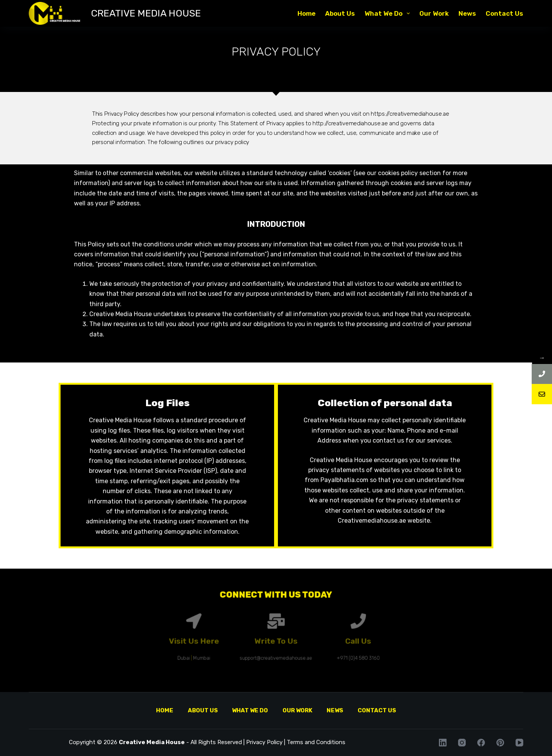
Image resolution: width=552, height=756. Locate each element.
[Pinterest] (500, 742)
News (467, 13)
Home (306, 13)
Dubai (215, 650)
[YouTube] (519, 742)
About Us (340, 13)
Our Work (434, 13)
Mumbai (227, 650)
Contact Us (504, 13)
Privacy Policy (264, 742)
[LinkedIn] (443, 742)
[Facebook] (481, 742)
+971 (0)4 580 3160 (330, 650)
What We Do (389, 13)
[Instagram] (462, 742)
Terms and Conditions (316, 742)
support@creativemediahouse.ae (276, 650)
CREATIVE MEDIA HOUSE (146, 13)
